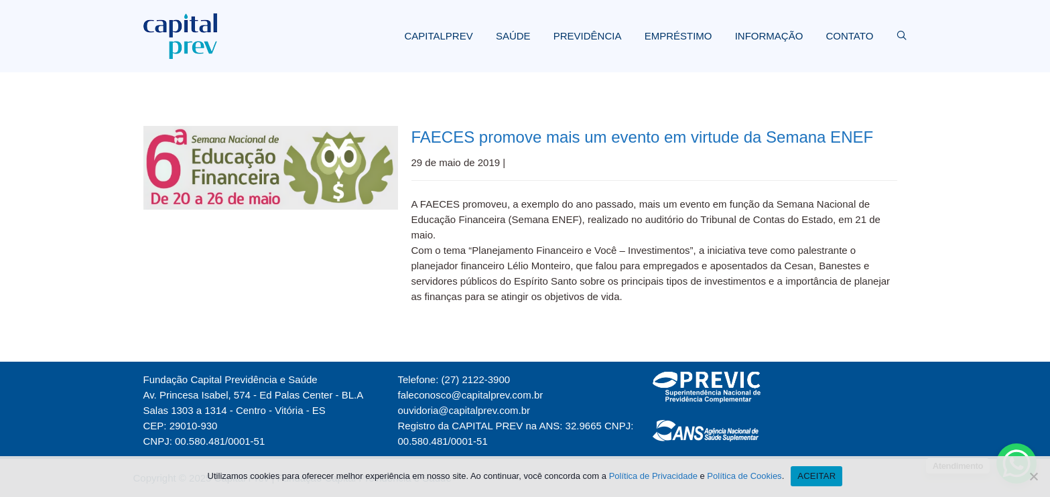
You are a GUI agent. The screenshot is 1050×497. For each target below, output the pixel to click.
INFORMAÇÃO (769, 36)
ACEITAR (816, 476)
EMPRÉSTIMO (678, 36)
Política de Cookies (744, 476)
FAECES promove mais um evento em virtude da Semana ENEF (642, 137)
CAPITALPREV (438, 36)
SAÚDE (513, 36)
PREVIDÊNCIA (587, 36)
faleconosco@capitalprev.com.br (470, 395)
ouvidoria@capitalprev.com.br (464, 410)
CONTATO (849, 36)
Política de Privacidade (653, 476)
